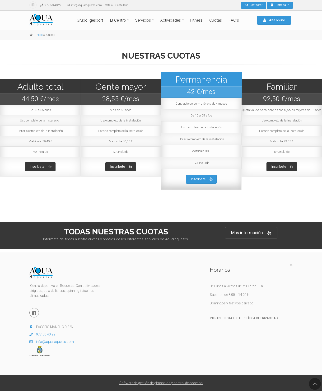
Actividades (170, 20)
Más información (251, 232)
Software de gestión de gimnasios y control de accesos (161, 383)
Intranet (217, 318)
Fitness (196, 20)
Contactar (253, 5)
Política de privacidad (260, 318)
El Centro (118, 20)
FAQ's (234, 20)
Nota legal (233, 318)
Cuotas (215, 20)
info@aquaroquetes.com (83, 5)
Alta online (274, 20)
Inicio (39, 35)
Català (109, 5)
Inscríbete (40, 167)
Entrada (279, 5)
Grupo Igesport (90, 20)
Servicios (143, 20)
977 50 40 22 (50, 5)
